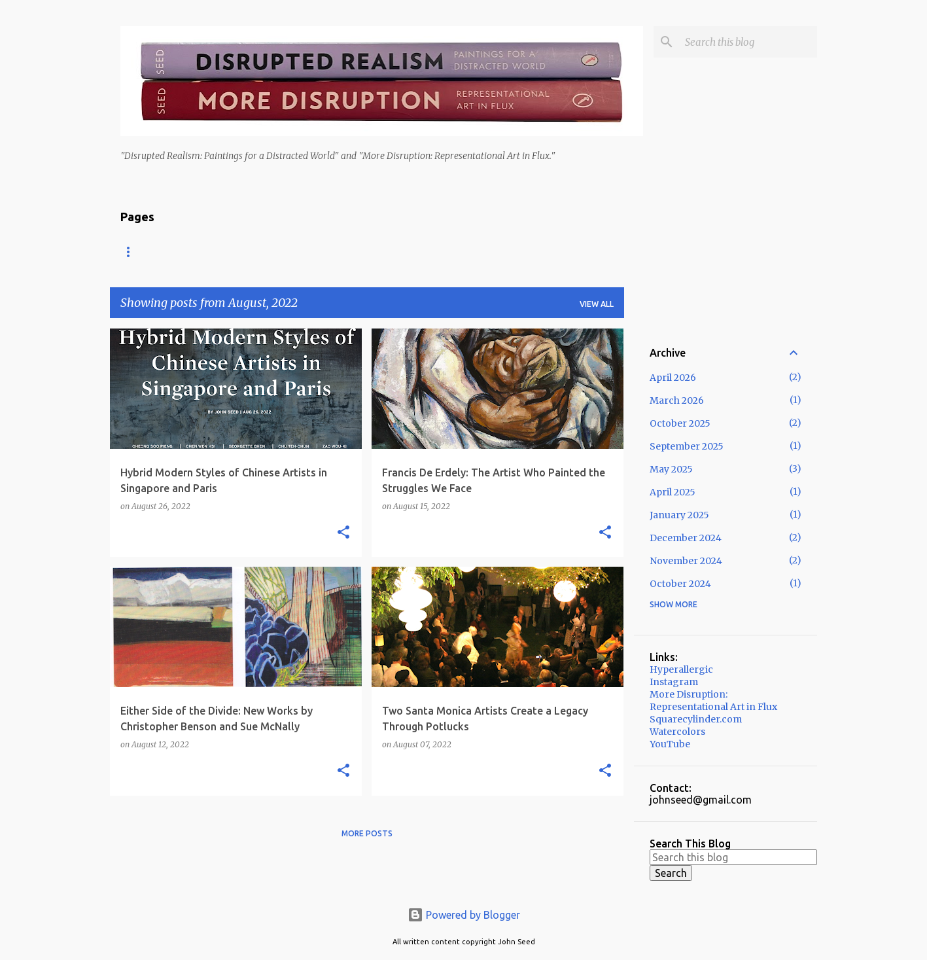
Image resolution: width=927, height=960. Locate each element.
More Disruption (455, 251)
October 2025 (680, 423)
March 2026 (677, 400)
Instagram (674, 682)
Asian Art (254, 251)
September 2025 (687, 446)
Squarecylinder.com (696, 719)
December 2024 (686, 538)
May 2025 (671, 469)
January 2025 (679, 515)
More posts (367, 833)
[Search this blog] (748, 42)
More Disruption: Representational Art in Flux (713, 700)
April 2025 (672, 492)
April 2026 (673, 377)
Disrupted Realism (347, 251)
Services (542, 251)
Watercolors (677, 732)
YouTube (670, 744)
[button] (343, 533)
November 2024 (686, 561)
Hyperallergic (681, 669)
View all (597, 304)
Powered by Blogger (464, 915)
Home (132, 251)
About (188, 251)
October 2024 (680, 584)
